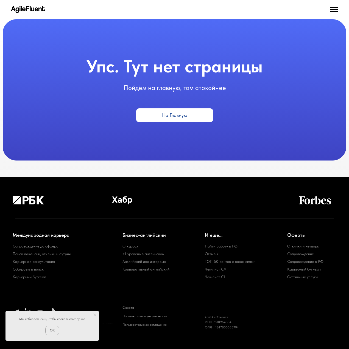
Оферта (128, 307)
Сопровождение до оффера (35, 246)
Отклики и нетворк (303, 246)
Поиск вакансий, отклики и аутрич (42, 254)
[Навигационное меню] (334, 9)
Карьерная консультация (34, 261)
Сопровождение (300, 254)
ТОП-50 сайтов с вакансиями (230, 261)
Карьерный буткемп (304, 269)
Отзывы (211, 254)
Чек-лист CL (215, 277)
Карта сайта (104, 323)
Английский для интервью (144, 261)
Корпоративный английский (145, 269)
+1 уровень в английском (143, 254)
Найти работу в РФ (221, 246)
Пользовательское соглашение (144, 325)
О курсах (130, 246)
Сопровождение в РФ (305, 261)
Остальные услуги (302, 277)
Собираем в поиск (28, 269)
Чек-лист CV (215, 269)
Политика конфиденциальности (144, 316)
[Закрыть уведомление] (94, 315)
